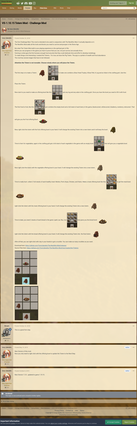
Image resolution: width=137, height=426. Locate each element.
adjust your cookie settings (58, 423)
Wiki (55, 8)
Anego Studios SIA (59, 413)
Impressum (69, 413)
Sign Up (131, 3)
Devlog (12, 8)
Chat (68, 8)
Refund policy (77, 413)
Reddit (18, 3)
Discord (26, 3)
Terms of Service (86, 413)
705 (7, 340)
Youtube (30, 3)
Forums (27, 8)
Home (4, 8)
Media (20, 8)
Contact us (69, 410)
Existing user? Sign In (117, 3)
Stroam (6, 326)
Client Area (43, 8)
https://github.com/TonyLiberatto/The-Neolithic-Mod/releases (45, 245)
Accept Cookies (113, 422)
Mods (61, 8)
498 (7, 55)
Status (82, 410)
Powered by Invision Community (68, 415)
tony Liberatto (14, 29)
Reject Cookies (129, 422)
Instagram (34, 3)
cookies (12, 423)
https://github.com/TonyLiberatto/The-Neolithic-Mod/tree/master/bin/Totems (52, 248)
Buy (35, 8)
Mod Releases (25, 31)
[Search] (111, 8)
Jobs (76, 410)
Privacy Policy (59, 410)
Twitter (22, 3)
